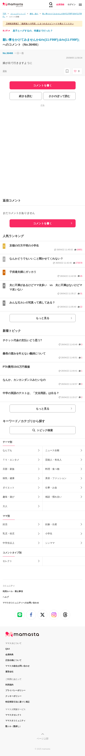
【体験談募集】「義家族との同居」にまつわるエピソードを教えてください (39, 23)
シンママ (50, 543)
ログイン (72, 4)
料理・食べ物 (52, 469)
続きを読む (25, 96)
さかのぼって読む (59, 96)
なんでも (7, 450)
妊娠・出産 (51, 524)
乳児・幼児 (8, 533)
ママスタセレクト (13, 715)
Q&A (7, 649)
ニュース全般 (52, 450)
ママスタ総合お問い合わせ (17, 666)
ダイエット (8, 487)
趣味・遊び (8, 496)
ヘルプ (6, 597)
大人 (5, 506)
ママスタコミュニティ (15, 721)
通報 (5, 71)
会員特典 (9, 655)
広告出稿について (13, 660)
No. (8, 53)
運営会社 (9, 672)
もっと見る (42, 318)
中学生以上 (8, 543)
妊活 (5, 524)
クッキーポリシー (13, 696)
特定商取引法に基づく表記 (17, 702)
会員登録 (60, 4)
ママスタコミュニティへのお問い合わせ (21, 603)
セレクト (7, 561)
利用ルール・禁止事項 (13, 591)
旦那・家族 (8, 469)
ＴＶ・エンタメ (11, 459)
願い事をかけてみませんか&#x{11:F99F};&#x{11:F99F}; (41, 39)
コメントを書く (42, 223)
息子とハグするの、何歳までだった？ (33, 30)
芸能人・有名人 (53, 459)
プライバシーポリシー (15, 690)
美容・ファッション (55, 478)
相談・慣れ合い (53, 496)
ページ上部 (42, 738)
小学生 (48, 533)
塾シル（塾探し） (13, 726)
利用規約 (9, 685)
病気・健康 (8, 478)
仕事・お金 (51, 487)
